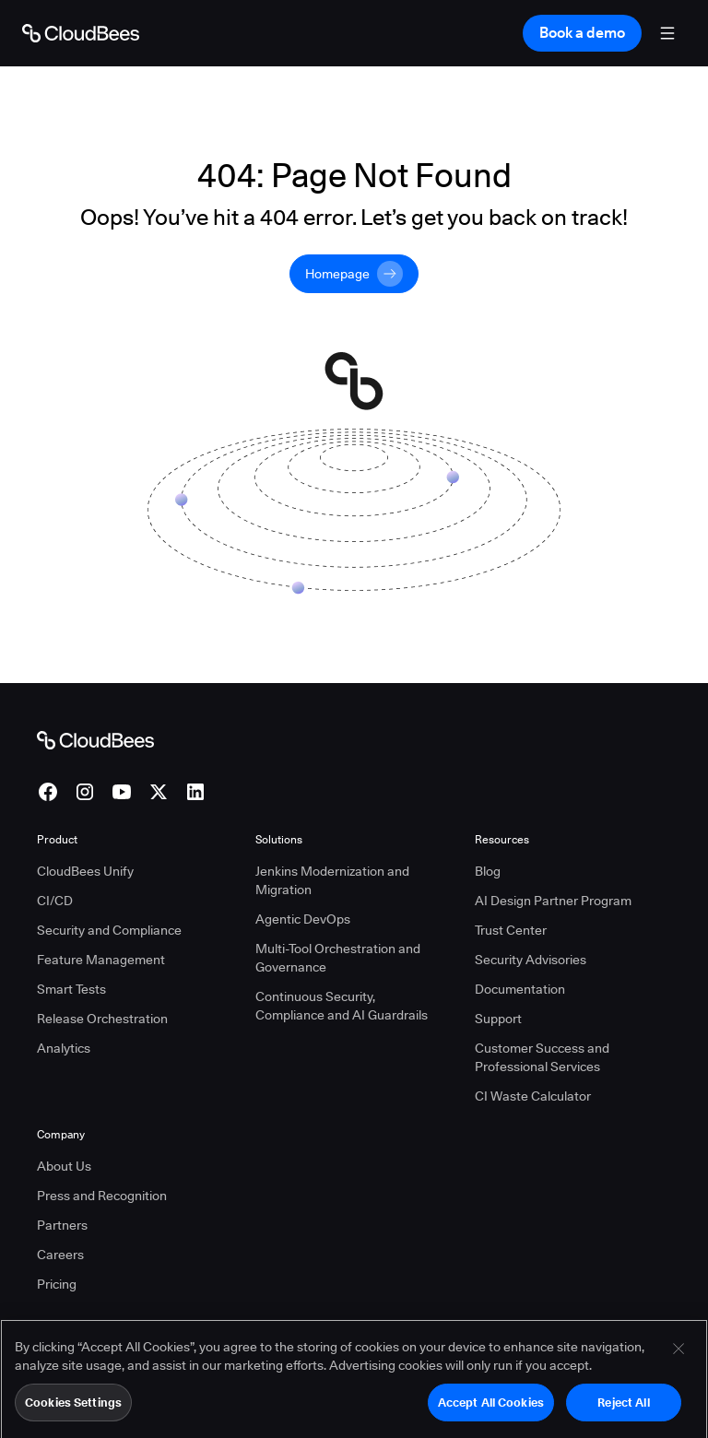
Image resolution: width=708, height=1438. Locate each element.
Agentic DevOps (302, 919)
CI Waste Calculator (533, 1096)
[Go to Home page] (80, 33)
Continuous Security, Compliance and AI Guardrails (341, 1005)
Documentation (520, 989)
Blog (488, 871)
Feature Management (101, 959)
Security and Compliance (109, 930)
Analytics (63, 1048)
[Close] (678, 1359)
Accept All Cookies (491, 1413)
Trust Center (511, 930)
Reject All (623, 1413)
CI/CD (55, 900)
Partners (62, 1225)
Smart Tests (71, 989)
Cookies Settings (73, 1413)
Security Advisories (530, 959)
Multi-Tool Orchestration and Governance (337, 957)
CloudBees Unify (85, 871)
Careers (60, 1254)
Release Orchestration (102, 1018)
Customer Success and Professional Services (542, 1057)
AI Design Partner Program (553, 900)
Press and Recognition (102, 1195)
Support (498, 1018)
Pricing (57, 1284)
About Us (64, 1166)
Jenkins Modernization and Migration (332, 880)
